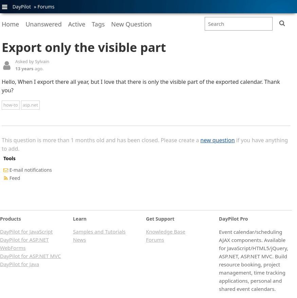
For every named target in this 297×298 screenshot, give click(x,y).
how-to (10, 105)
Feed (15, 178)
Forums (45, 6)
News (79, 239)
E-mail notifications (31, 170)
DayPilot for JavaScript (26, 231)
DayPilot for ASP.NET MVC (30, 256)
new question (217, 140)
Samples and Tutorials (99, 231)
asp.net (30, 105)
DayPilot (22, 6)
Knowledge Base (165, 231)
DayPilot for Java (19, 264)
